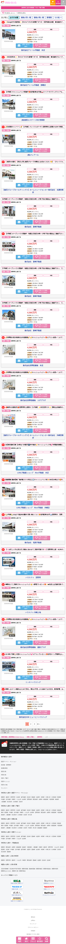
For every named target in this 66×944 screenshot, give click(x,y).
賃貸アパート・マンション (8, 761)
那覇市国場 (25, 868)
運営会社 (33, 917)
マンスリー (4, 788)
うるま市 (18, 799)
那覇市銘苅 (39, 868)
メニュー (63, 2)
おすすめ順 (14, 17)
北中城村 (8, 799)
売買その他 (4, 785)
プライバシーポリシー (33, 927)
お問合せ (33, 920)
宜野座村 (29, 799)
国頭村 (59, 810)
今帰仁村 (47, 797)
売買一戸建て (5, 778)
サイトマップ (33, 923)
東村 (2, 812)
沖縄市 (13, 799)
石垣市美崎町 (5, 868)
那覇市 (3, 797)
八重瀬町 (3, 801)
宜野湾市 (12, 797)
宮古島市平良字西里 (15, 868)
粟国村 (45, 828)
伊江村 (30, 815)
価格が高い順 (39, 17)
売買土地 (3, 775)
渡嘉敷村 (39, 828)
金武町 (24, 799)
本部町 (43, 797)
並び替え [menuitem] (4, 17)
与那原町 (51, 799)
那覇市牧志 (22, 871)
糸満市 (40, 799)
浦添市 (8, 797)
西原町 (59, 797)
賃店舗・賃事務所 (6, 765)
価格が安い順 (26, 17)
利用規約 (33, 930)
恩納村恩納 (32, 868)
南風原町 (45, 799)
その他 (57, 17)
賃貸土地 (3, 771)
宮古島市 (9, 801)
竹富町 (30, 828)
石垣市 (21, 801)
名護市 (38, 797)
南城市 (57, 799)
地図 (19, 939)
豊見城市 (35, 799)
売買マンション (5, 781)
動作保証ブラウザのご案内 (33, 934)
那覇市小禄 (15, 871)
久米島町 (15, 801)
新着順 (49, 17)
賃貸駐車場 (4, 768)
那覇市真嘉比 (47, 868)
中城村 (3, 799)
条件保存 (40, 939)
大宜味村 (53, 797)
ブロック (33, 939)
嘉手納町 (23, 797)
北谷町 (18, 797)
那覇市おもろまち (6, 871)
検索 (46, 939)
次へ (38, 724)
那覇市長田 (55, 868)
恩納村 (33, 797)
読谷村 (29, 797)
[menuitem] (14, 17)
